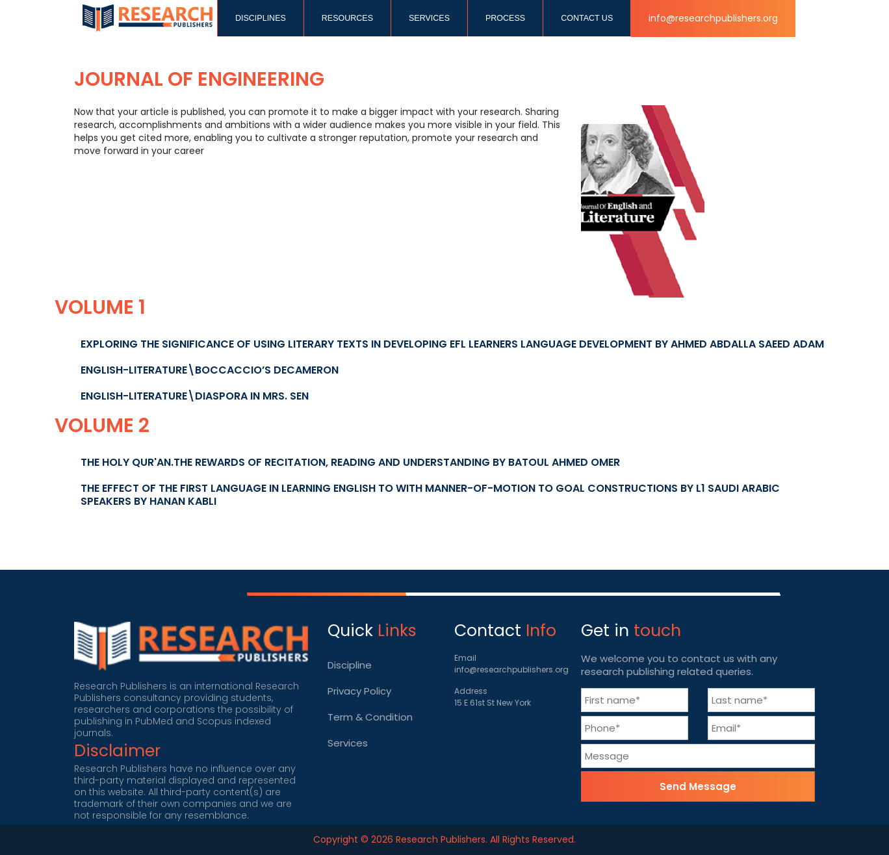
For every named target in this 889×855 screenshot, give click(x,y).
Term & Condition (370, 717)
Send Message (698, 786)
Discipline (350, 665)
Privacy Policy (359, 691)
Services (348, 743)
